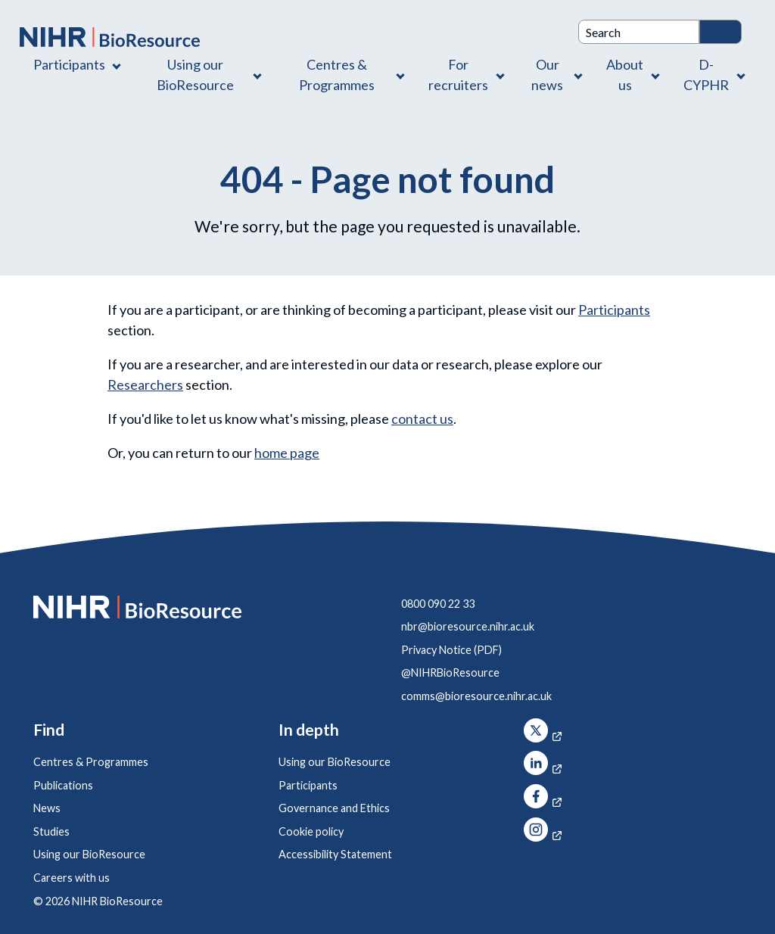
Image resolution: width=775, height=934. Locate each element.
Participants (614, 309)
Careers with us (71, 877)
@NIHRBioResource (450, 672)
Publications (63, 785)
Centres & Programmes (90, 761)
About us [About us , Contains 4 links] (624, 74)
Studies (51, 831)
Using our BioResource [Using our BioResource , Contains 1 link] (195, 74)
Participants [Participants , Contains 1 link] (69, 64)
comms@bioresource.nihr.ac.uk (476, 696)
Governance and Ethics (334, 808)
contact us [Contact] (422, 418)
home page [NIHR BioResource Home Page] (286, 452)
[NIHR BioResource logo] (110, 37)
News (47, 808)
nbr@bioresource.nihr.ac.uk (467, 626)
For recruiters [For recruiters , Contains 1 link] (458, 74)
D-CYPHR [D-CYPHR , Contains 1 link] (706, 74)
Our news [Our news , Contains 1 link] (547, 74)
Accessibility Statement (335, 854)
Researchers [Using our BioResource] (145, 384)
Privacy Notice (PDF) (451, 649)
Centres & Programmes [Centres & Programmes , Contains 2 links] (337, 74)
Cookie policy (311, 831)
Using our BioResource (89, 854)
